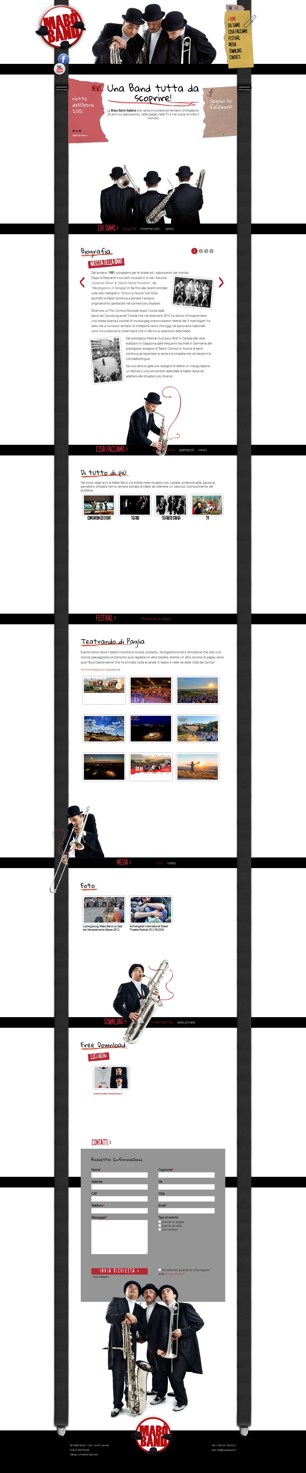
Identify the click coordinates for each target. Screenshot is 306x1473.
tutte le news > (80, 135)
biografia (129, 229)
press (170, 229)
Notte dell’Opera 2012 (83, 105)
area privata (186, 1022)
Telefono (98, 1205)
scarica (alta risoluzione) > (108, 1093)
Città (161, 1194)
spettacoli (186, 450)
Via (160, 1182)
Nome (96, 1170)
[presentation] (175, 1250)
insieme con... (151, 229)
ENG (236, 8)
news (202, 450)
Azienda (96, 1182)
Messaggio (99, 1217)
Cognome (166, 1170)
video (171, 863)
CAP (94, 1194)
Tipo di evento (168, 1217)
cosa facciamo (164, 450)
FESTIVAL (234, 38)
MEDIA (232, 45)
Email (162, 1205)
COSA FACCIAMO (237, 32)
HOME (233, 19)
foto (159, 863)
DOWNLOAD (235, 51)
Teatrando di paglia (156, 619)
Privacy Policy (174, 1274)
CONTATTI (234, 58)
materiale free (162, 1022)
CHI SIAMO (234, 26)
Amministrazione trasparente (100, 670)
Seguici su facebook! (221, 104)
